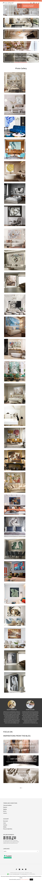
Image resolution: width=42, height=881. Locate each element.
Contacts (5, 813)
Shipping (5, 809)
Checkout (5, 824)
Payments (5, 807)
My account (5, 820)
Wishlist (4, 826)
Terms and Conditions (7, 805)
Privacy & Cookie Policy (7, 828)
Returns (4, 811)
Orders (4, 822)
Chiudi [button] (31, 879)
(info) (26, 0)
